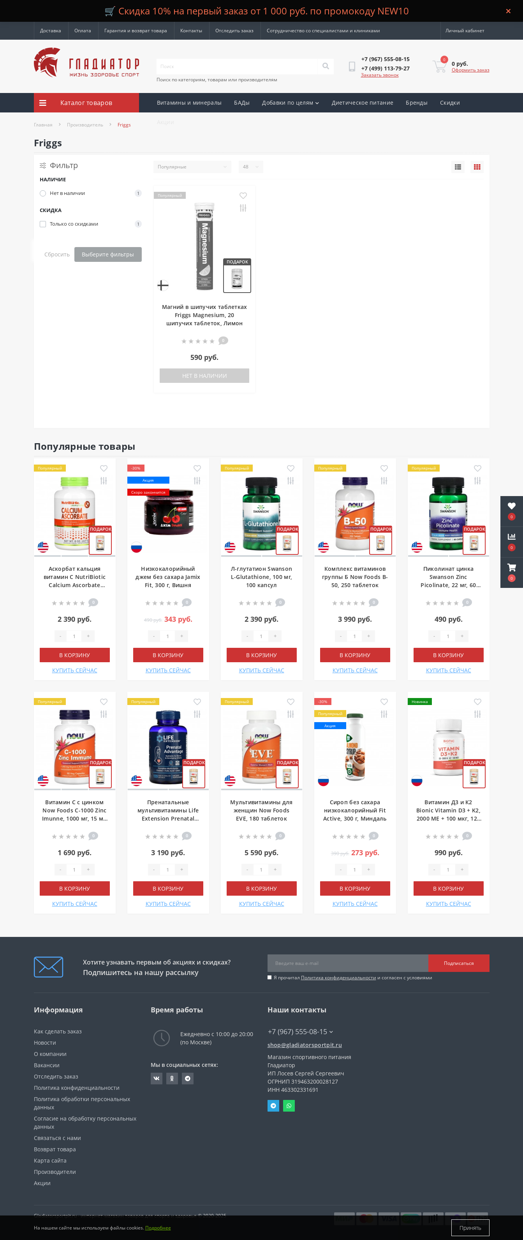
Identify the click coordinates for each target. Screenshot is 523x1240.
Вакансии (47, 1065)
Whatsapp (289, 1105)
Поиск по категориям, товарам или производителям (217, 79)
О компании (50, 1054)
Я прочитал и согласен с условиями (353, 977)
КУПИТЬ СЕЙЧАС (74, 670)
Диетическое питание (363, 102)
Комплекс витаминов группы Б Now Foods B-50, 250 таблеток (355, 577)
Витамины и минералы (189, 102)
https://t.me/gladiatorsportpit (187, 1078)
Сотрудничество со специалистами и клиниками (323, 30)
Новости (45, 1042)
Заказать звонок (380, 75)
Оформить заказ (471, 70)
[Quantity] (74, 636)
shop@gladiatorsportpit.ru (305, 1045)
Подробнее (158, 1227)
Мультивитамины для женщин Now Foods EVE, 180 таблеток (261, 810)
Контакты (191, 30)
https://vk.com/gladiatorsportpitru (156, 1078)
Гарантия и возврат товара (135, 30)
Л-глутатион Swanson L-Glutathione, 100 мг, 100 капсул (261, 577)
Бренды (417, 102)
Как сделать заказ (58, 1031)
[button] (511, 573)
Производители (55, 1171)
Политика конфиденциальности (338, 977)
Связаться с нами (57, 1138)
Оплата (82, 30)
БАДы (242, 102)
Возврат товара (55, 1149)
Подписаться (459, 963)
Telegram (273, 1105)
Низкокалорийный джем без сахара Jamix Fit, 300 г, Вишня (168, 577)
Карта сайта (50, 1160)
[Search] (325, 66)
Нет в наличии (204, 375)
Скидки (450, 102)
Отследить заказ (234, 30)
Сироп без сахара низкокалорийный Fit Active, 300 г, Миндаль (355, 810)
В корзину (74, 655)
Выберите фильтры (108, 254)
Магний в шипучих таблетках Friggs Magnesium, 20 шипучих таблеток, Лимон (204, 315)
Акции (165, 122)
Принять (470, 1227)
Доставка (50, 30)
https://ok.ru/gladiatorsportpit (172, 1078)
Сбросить (57, 254)
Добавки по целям (290, 102)
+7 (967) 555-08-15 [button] (300, 1031)
